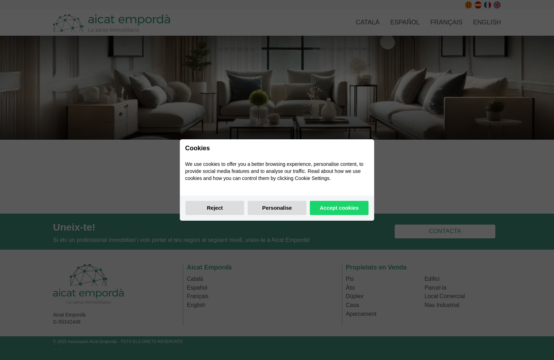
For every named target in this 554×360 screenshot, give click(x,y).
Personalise (277, 208)
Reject (215, 208)
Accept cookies (339, 208)
